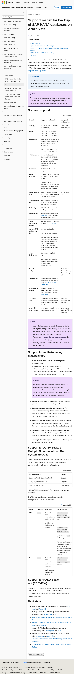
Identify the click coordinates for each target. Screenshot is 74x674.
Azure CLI (42, 609)
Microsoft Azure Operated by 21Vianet (13, 670)
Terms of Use (33, 673)
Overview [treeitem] (8, 72)
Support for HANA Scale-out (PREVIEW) (42, 52)
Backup (37, 14)
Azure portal (48, 614)
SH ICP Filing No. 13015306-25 (11, 667)
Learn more (53, 223)
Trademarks (42, 673)
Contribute (61, 670)
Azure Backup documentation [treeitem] (12, 21)
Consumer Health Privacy (17, 673)
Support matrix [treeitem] (10, 85)
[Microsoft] (3, 2)
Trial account (66, 8)
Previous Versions (43, 670)
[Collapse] (24, 13)
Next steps (33, 55)
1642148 (43, 215)
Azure (30, 14)
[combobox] (13, 17)
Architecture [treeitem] (9, 75)
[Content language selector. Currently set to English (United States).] (11, 662)
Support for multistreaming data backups (42, 46)
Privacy (50, 667)
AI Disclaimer (32, 670)
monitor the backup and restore (54, 337)
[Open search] (70, 2)
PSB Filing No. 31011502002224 (34, 667)
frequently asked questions (37, 71)
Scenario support (35, 43)
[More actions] (70, 14)
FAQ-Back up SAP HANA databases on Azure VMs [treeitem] (13, 80)
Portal (57, 8)
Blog (52, 670)
